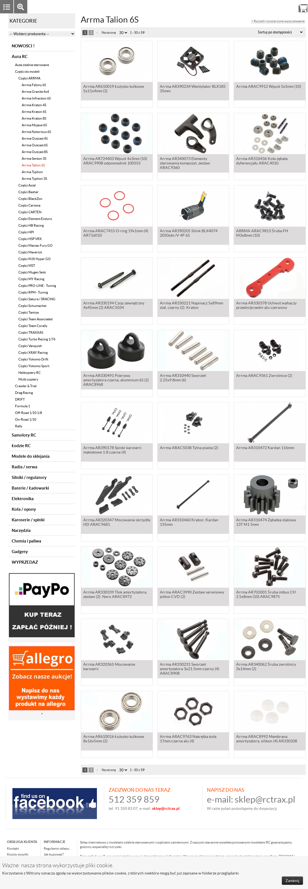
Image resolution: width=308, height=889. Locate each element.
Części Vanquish (30, 346)
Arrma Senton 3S (34, 158)
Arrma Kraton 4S (34, 105)
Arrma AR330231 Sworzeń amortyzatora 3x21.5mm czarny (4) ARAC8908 (189, 669)
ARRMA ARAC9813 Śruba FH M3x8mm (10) (262, 233)
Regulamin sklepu (56, 848)
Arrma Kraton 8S (34, 118)
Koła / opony (24, 509)
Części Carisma (29, 205)
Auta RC (20, 56)
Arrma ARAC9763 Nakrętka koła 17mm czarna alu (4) (188, 739)
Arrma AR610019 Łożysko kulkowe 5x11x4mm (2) (113, 89)
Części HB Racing (31, 225)
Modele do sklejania (31, 456)
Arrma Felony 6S (34, 85)
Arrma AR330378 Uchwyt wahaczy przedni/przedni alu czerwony (266, 305)
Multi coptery (28, 379)
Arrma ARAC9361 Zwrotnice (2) (264, 376)
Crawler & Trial (25, 386)
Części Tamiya (28, 312)
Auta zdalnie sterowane (32, 65)
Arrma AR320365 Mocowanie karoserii (109, 667)
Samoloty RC (24, 435)
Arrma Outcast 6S (35, 145)
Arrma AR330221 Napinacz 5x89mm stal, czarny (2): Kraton (191, 305)
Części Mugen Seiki (32, 272)
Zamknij (292, 880)
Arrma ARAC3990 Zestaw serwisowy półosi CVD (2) (192, 594)
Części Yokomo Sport (33, 366)
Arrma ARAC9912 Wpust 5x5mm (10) (268, 87)
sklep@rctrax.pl (265, 799)
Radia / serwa (24, 466)
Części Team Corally (32, 326)
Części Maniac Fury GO (35, 245)
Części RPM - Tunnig (33, 292)
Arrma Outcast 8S (35, 152)
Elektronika (23, 498)
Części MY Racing (31, 279)
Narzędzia (21, 530)
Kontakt (13, 848)
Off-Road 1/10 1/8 (28, 413)
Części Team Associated (35, 319)
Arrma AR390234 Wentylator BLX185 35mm (193, 89)
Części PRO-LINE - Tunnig (37, 285)
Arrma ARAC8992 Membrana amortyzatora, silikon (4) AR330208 (266, 739)
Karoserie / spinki (28, 519)
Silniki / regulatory (29, 477)
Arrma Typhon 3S (34, 178)
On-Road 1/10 (25, 419)
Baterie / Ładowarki (30, 488)
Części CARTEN (29, 212)
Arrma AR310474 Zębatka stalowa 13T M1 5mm (266, 522)
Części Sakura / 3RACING (36, 299)
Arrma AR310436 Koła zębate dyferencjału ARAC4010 (262, 161)
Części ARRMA (29, 78)
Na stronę (109, 32)
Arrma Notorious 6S (36, 132)
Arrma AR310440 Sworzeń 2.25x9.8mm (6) (183, 378)
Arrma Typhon (32, 172)
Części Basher (28, 192)
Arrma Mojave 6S (34, 125)
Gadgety (20, 551)
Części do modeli (27, 71)
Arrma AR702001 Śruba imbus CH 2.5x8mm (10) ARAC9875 (266, 594)
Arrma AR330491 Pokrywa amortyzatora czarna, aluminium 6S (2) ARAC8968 (116, 380)
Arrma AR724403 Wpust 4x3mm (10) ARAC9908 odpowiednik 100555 (115, 161)
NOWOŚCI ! (23, 45)
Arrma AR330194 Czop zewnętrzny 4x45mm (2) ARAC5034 (113, 305)
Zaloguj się (259, 6)
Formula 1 (22, 406)
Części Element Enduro (35, 219)
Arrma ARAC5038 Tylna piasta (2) (189, 448)
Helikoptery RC (29, 372)
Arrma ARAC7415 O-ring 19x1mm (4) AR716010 (115, 233)
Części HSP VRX (30, 239)
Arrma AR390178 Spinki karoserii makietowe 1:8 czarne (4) (112, 450)
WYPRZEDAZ (25, 562)
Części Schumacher (32, 305)
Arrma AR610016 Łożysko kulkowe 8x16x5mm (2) (113, 739)
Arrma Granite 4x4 (35, 91)
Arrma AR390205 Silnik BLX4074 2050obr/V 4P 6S (188, 233)
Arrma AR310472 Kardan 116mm (265, 448)
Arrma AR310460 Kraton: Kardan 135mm (189, 522)
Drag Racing (24, 392)
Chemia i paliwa (26, 541)
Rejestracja (282, 6)
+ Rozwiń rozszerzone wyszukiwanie (278, 21)
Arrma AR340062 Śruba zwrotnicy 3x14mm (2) (266, 667)
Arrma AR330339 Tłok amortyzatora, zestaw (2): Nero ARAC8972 (115, 594)
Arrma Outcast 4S (35, 138)
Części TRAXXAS (30, 332)
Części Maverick (30, 252)
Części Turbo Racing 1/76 (36, 339)
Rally (18, 426)
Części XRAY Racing (33, 352)
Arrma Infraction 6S (36, 98)
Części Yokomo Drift (33, 359)
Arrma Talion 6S (33, 165)
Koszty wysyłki (17, 854)
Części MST (26, 265)
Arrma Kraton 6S (34, 111)
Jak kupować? (54, 854)
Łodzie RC (21, 445)
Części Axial (27, 185)
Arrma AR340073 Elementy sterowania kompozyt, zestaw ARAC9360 (185, 163)
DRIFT (20, 399)
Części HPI (26, 232)
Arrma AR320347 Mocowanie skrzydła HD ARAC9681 (116, 522)
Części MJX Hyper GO (34, 259)
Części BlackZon (30, 198)
